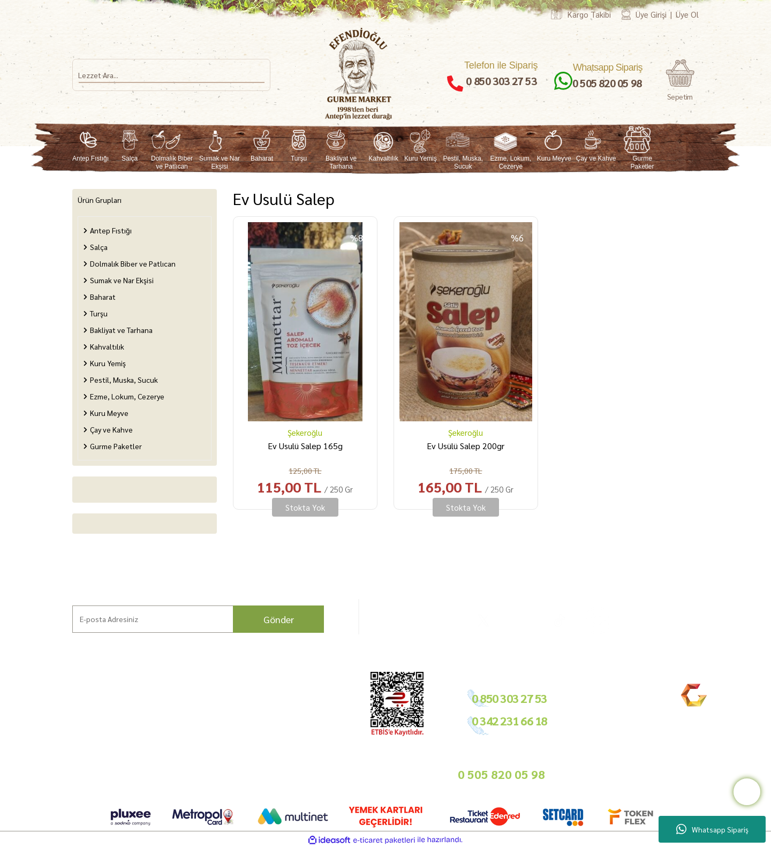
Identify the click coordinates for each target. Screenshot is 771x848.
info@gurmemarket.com (325, 772)
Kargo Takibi (589, 14)
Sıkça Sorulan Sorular (158, 730)
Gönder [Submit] (278, 619)
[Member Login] (626, 14)
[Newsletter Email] (198, 619)
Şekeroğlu (305, 432)
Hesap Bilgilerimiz (236, 694)
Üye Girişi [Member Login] (651, 14)
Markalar (59, 706)
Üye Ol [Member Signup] (687, 14)
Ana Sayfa (60, 694)
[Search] (171, 75)
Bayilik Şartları (311, 694)
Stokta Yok (305, 507)
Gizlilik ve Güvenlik (237, 732)
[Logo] (359, 74)
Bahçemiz (61, 732)
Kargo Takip (64, 770)
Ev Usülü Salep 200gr (465, 445)
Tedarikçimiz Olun (316, 706)
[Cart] (680, 80)
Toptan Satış (307, 719)
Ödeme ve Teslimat (237, 706)
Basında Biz (306, 732)
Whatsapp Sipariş (712, 829)
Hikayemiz (61, 719)
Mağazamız (63, 744)
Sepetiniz (222, 768)
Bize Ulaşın (62, 757)
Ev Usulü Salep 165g (305, 445)
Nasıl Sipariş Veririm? (158, 742)
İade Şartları (227, 719)
